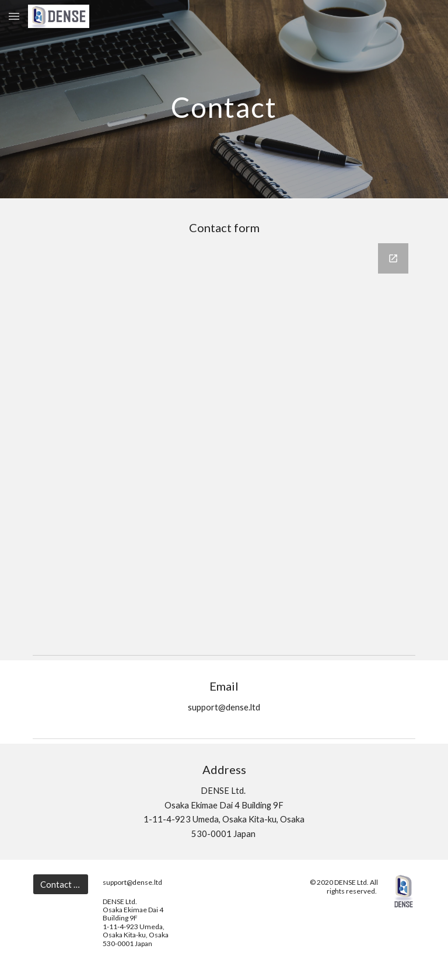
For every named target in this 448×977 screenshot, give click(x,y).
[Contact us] (60, 884)
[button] (14, 16)
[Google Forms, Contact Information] (224, 439)
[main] (223, 98)
